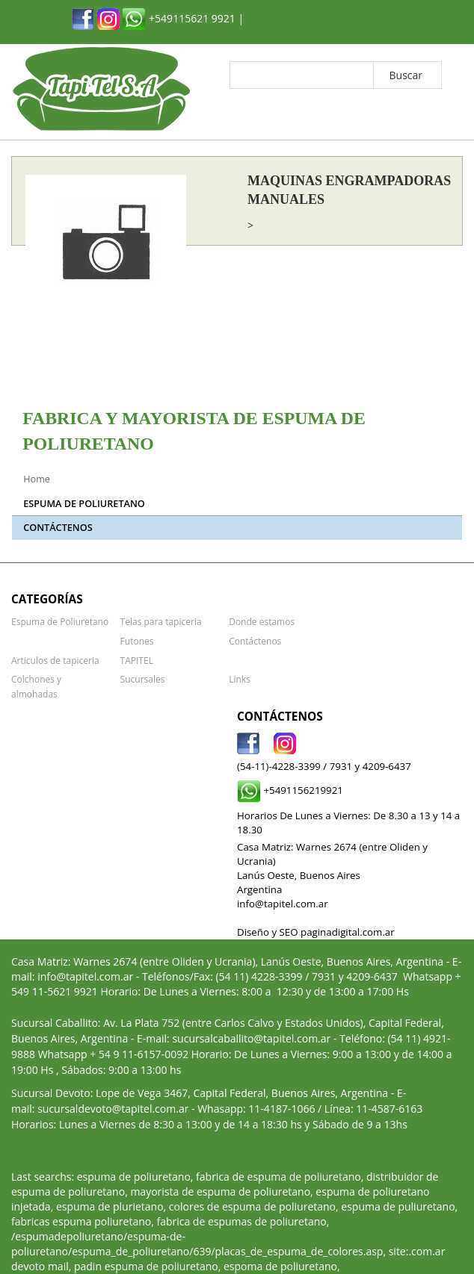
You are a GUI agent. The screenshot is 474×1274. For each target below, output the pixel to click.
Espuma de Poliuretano (83, 503)
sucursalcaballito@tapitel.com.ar (251, 1023)
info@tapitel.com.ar (85, 961)
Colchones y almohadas (60, 679)
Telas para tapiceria (160, 621)
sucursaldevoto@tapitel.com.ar (112, 1094)
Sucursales (142, 679)
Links (239, 679)
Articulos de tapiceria (55, 659)
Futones (136, 640)
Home (36, 479)
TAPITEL (136, 659)
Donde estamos (261, 621)
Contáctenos (57, 527)
